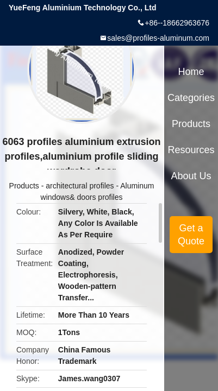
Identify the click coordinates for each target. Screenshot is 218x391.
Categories (191, 97)
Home (191, 71)
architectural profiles (80, 185)
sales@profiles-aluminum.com (158, 38)
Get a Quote (191, 235)
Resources (191, 149)
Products (24, 185)
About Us (191, 176)
